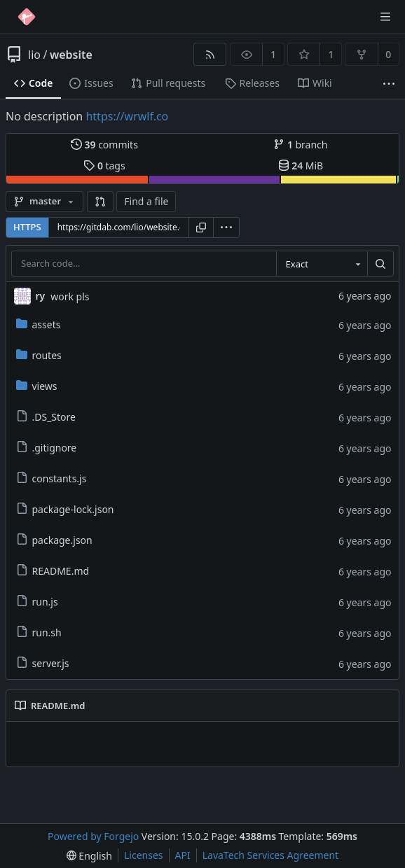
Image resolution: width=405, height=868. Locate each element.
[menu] (226, 227)
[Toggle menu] (385, 16)
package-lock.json (65, 509)
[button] (100, 201)
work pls (69, 296)
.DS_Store (46, 417)
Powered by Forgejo (93, 836)
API (183, 855)
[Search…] (380, 264)
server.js (42, 663)
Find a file (146, 201)
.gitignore (46, 447)
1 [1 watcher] (273, 54)
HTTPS (27, 226)
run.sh (39, 632)
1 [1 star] (331, 54)
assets (38, 324)
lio (34, 55)
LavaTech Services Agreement (270, 855)
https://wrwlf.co (126, 116)
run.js (37, 601)
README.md (53, 571)
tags (104, 165)
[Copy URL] (201, 227)
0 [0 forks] (388, 54)
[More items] (388, 84)
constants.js (51, 478)
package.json (54, 540)
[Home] (26, 16)
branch (300, 144)
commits (104, 144)
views (36, 386)
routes (39, 355)
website (71, 55)
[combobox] (321, 264)
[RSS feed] (209, 54)
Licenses (143, 855)
